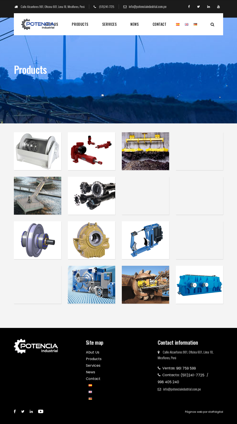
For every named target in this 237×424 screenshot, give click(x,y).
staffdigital (215, 412)
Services (109, 24)
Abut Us (92, 352)
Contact (160, 24)
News (134, 24)
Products (80, 24)
